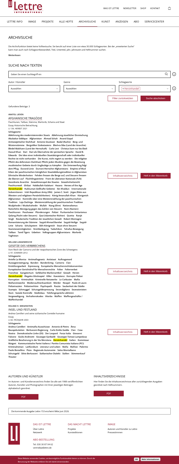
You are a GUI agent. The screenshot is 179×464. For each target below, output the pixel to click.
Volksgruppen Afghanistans (56, 232)
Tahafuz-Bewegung (73, 229)
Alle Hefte (66, 21)
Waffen (58, 296)
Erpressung (33, 266)
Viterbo (48, 296)
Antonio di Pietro (60, 326)
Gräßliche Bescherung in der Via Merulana (29, 340)
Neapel (66, 282)
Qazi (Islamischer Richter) (52, 215)
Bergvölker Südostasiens (38, 145)
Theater (12, 356)
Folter (60, 269)
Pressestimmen (115, 432)
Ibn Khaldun (63, 188)
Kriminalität (27, 279)
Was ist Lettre (111, 8)
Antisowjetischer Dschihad (21, 141)
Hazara (58, 185)
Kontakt (155, 8)
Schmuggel (24, 289)
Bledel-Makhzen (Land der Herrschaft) (27, 148)
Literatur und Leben (50, 346)
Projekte (48, 21)
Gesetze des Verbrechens (26, 246)
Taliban (12, 232)
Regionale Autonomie (45, 350)
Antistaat (51, 259)
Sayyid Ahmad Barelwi (50, 222)
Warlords (76, 232)
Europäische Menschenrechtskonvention (62, 266)
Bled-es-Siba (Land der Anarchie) (69, 145)
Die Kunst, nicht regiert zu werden (55, 158)
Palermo (84, 346)
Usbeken (36, 232)
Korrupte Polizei (75, 276)
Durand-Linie (27, 168)
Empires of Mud (78, 168)
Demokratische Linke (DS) (30, 333)
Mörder (57, 282)
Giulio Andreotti (26, 336)
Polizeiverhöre (31, 286)
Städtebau (39, 292)
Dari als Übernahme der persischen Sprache (51, 151)
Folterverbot (71, 269)
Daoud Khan (14, 151)
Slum (10, 292)
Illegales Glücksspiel (34, 276)
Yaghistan (13, 235)
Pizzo (29, 350)
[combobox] (34, 88)
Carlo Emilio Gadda (59, 330)
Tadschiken (56, 229)
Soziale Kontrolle (23, 292)
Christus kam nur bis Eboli (74, 148)
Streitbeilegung (41, 229)
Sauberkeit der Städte (74, 286)
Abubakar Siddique (18, 138)
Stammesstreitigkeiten (19, 229)
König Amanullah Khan (64, 195)
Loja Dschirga (26, 202)
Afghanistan (36, 138)
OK (136, 459)
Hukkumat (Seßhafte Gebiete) (39, 188)
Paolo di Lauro (79, 282)
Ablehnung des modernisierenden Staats (29, 135)
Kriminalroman (16, 346)
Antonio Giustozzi (46, 141)
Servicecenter (154, 21)
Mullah (43, 205)
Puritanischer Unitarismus (73, 212)
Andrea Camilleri (16, 326)
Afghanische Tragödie (25, 118)
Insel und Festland (22, 309)
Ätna (73, 326)
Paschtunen (14, 212)
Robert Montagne (73, 218)
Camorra (59, 262)
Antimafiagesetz (36, 259)
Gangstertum (27, 272)
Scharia (19, 225)
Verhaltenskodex (34, 296)
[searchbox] (34, 88)
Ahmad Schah (51, 138)
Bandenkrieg (46, 262)
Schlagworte (125, 82)
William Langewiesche (20, 242)
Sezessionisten (79, 289)
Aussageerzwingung (18, 262)
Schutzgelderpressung (43, 289)
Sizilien (65, 353)
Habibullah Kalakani (43, 185)
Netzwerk (37, 432)
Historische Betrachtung (25, 125)
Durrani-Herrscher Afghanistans (52, 168)
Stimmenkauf (78, 353)
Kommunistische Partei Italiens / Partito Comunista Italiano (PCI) (51, 343)
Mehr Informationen (150, 459)
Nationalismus (70, 205)
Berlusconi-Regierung (37, 330)
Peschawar (28, 212)
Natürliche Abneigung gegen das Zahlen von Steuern (35, 208)
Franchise (13, 272)
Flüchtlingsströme (35, 178)
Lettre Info (15, 21)
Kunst (106, 21)
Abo (136, 21)
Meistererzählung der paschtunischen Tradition (59, 202)
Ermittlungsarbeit (17, 266)
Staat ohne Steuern (67, 225)
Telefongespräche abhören (60, 292)
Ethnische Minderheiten (20, 175)
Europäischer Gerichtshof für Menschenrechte (31, 269)
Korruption (13, 279)
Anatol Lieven (15, 114)
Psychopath (46, 286)
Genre (67, 82)
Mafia (77, 279)
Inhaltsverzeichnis (122, 175)
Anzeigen (122, 21)
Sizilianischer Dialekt (50, 353)
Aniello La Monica (17, 259)
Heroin (75, 272)
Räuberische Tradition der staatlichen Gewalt (39, 218)
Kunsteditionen (75, 432)
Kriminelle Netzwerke (46, 279)
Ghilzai (27, 185)
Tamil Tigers (24, 232)
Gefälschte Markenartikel (48, 272)
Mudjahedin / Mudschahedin (23, 205)
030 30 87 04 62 (45, 444)
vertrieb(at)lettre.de (42, 447)
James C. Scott (61, 192)
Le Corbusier (65, 279)
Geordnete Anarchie (18, 182)
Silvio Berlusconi (29, 353)
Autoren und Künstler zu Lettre (122, 429)
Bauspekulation (16, 330)
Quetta (70, 215)
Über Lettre (38, 429)
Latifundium (32, 346)
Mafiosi (74, 346)
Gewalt (66, 272)
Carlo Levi (54, 148)
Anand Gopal (66, 138)
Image (32, 21)
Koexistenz (59, 276)
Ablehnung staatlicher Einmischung (70, 135)
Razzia (57, 286)
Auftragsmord (65, 259)
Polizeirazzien (15, 286)
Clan (68, 262)
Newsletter (129, 8)
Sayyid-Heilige (71, 222)
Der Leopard (51, 333)
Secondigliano (63, 289)
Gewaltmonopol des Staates (45, 182)
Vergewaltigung (16, 296)
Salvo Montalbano (66, 350)
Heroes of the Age (73, 185)
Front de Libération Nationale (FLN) (64, 178)
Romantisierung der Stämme (22, 222)
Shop (143, 8)
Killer (49, 276)
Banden (34, 262)
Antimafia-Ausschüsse (38, 326)
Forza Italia (65, 333)
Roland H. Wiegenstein (20, 306)
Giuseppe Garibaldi (45, 336)
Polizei (55, 212)
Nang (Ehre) (55, 205)
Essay (11, 125)
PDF (23, 396)
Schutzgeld (13, 353)
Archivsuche (87, 21)
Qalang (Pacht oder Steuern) (22, 215)
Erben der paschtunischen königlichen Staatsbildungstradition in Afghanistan (47, 172)
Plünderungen (42, 212)
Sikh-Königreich (47, 225)
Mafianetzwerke (16, 282)
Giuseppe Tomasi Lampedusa (72, 336)
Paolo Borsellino (16, 350)
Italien (72, 340)
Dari (25, 151)
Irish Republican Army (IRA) (38, 192)
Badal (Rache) (64, 141)
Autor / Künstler (16, 82)
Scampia (12, 289)
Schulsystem (31, 225)
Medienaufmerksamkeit (39, 282)
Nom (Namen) (71, 208)
